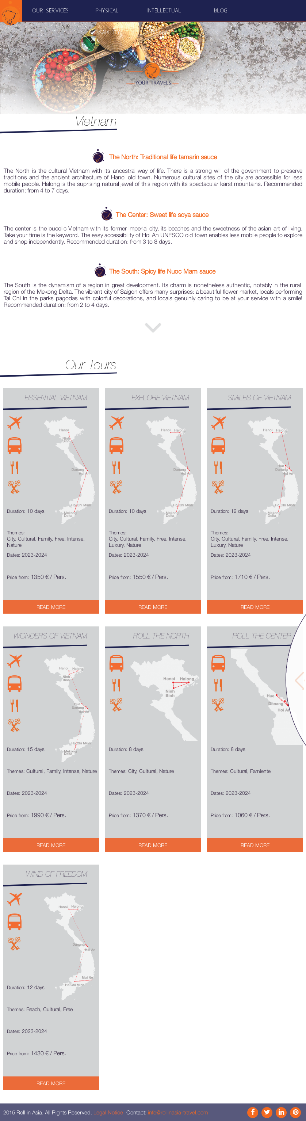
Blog (220, 10)
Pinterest (295, 1112)
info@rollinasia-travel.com (178, 1112)
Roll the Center (262, 636)
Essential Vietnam (56, 398)
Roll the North (161, 636)
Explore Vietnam (160, 398)
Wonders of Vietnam (50, 636)
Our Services (50, 10)
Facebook (252, 1112)
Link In (281, 1112)
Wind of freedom (56, 874)
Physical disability (107, 21)
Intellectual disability (163, 21)
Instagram (266, 1112)
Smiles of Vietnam (259, 398)
